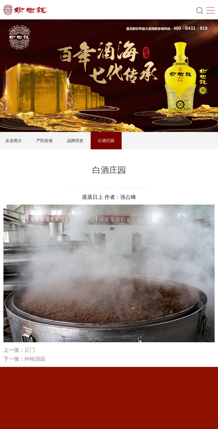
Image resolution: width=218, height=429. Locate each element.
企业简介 (18, 140)
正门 (29, 350)
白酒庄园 (111, 140)
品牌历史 (80, 140)
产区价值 (49, 140)
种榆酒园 (34, 359)
